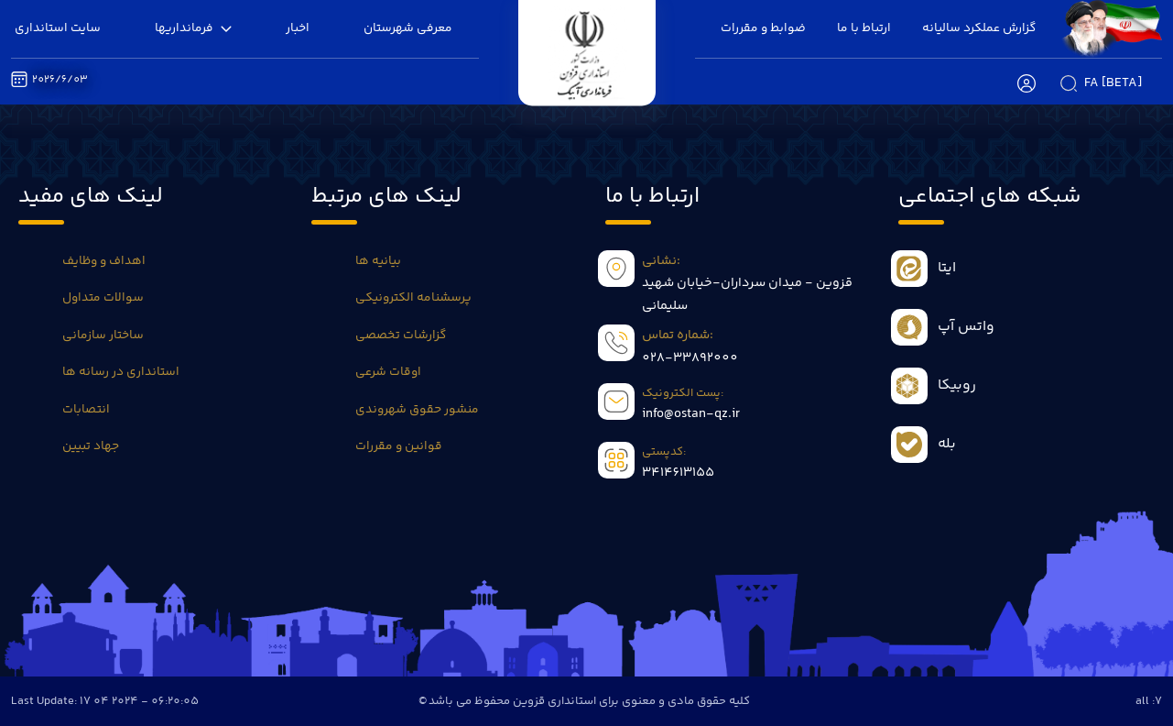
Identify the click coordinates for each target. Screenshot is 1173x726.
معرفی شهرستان (408, 28)
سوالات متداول (103, 298)
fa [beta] (1113, 83)
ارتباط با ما (864, 28)
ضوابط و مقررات (763, 28)
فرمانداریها (193, 28)
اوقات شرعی (388, 372)
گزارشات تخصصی (400, 335)
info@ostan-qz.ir (691, 414)
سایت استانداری (58, 28)
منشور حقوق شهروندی (417, 410)
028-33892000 (690, 358)
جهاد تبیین (90, 446)
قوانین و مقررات (398, 446)
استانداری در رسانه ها (120, 372)
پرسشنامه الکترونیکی (413, 298)
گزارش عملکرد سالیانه (979, 28)
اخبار (298, 28)
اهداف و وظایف (104, 261)
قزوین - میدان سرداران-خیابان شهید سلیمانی (747, 294)
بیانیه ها (378, 261)
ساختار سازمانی (103, 335)
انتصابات (86, 410)
